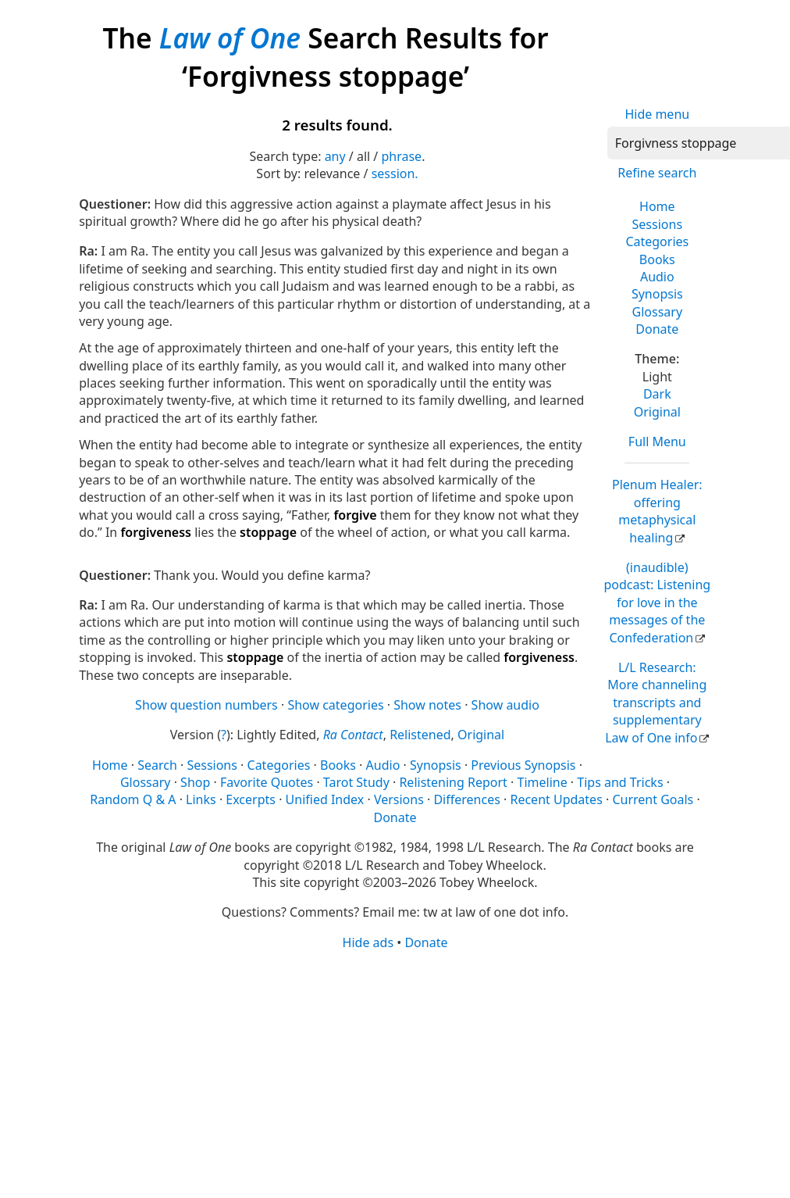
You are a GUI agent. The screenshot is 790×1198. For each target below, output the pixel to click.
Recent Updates (556, 799)
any (335, 156)
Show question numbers (206, 704)
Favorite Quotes (266, 782)
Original (657, 411)
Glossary (657, 311)
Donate (656, 329)
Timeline (543, 782)
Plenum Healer (657, 510)
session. (395, 173)
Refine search (656, 172)
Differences (466, 799)
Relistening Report (453, 782)
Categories (657, 241)
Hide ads (368, 942)
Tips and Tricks (620, 782)
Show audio (505, 704)
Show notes (427, 704)
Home (657, 206)
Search (157, 765)
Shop (195, 782)
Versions (399, 799)
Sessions (657, 224)
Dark (657, 393)
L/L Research (655, 702)
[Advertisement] (390, 1073)
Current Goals (652, 799)
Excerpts (251, 799)
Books (657, 259)
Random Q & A (133, 799)
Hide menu (657, 114)
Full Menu (657, 441)
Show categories (335, 704)
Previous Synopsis (523, 765)
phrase (401, 156)
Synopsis (657, 293)
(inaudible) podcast (656, 602)
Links (201, 799)
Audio (657, 276)
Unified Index (325, 799)
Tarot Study (356, 782)
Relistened (420, 734)
